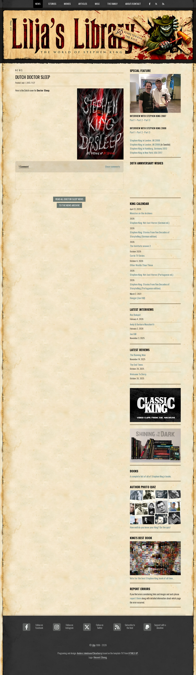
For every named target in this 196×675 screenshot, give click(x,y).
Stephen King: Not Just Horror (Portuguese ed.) (151, 274)
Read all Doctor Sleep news (69, 199)
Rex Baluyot (135, 314)
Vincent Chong (100, 657)
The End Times (136, 364)
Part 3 (147, 120)
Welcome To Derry (138, 374)
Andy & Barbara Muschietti (142, 324)
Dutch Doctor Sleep (32, 77)
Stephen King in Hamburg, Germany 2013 (148, 148)
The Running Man (138, 355)
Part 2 (140, 120)
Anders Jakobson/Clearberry (89, 653)
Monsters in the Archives (141, 213)
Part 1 (132, 120)
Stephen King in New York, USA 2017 (146, 152)
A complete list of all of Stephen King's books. (150, 476)
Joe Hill (133, 334)
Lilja (93, 645)
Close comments (112, 166)
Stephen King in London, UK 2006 (145, 140)
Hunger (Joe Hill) (137, 298)
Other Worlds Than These (141, 265)
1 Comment (24, 166)
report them (135, 598)
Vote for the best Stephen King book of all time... (152, 578)
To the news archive (69, 205)
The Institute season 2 (140, 246)
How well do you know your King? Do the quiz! (150, 527)
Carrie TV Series (137, 255)
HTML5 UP (133, 653)
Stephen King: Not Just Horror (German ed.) (149, 222)
